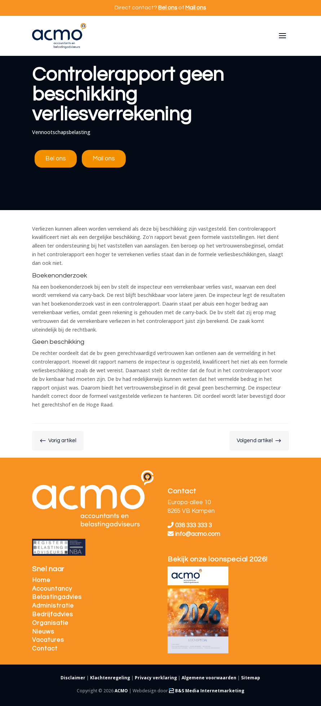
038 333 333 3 (190, 525)
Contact (45, 648)
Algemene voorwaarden (209, 678)
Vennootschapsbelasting (61, 132)
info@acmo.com (194, 534)
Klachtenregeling (110, 678)
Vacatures (48, 640)
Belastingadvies (57, 597)
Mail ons (195, 7)
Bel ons (167, 7)
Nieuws (43, 632)
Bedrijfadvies (52, 614)
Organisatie (50, 623)
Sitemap (250, 678)
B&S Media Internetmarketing (206, 691)
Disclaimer (73, 678)
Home (41, 580)
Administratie (53, 606)
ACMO (121, 691)
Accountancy (52, 589)
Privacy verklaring (156, 678)
